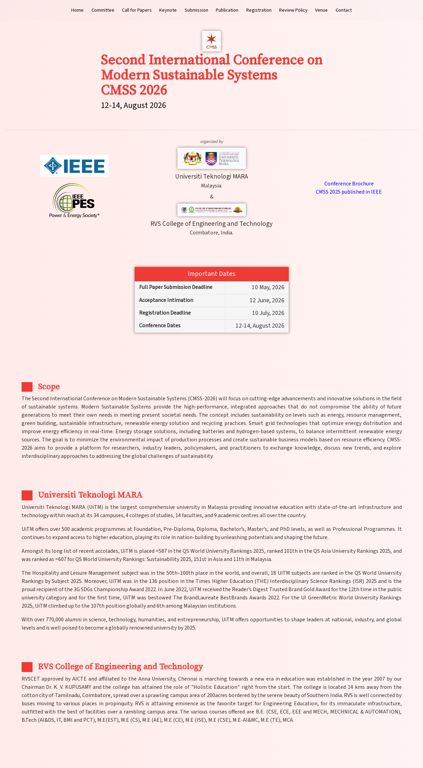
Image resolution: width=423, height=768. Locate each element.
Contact (344, 10)
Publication (227, 10)
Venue (321, 10)
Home (77, 10)
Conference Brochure (349, 183)
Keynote (168, 10)
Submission (196, 10)
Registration (259, 10)
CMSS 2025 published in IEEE (349, 192)
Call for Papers (137, 10)
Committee (102, 10)
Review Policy (293, 10)
